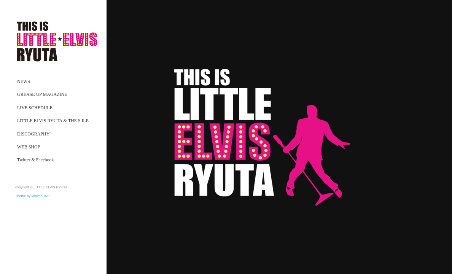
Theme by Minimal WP (32, 196)
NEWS (23, 81)
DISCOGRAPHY (33, 134)
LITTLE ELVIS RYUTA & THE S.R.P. (53, 120)
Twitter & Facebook (35, 159)
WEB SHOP (28, 147)
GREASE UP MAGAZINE (42, 94)
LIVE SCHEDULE (35, 107)
